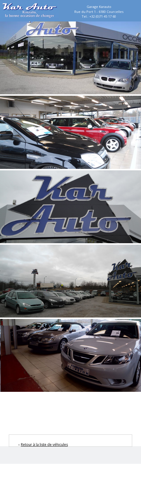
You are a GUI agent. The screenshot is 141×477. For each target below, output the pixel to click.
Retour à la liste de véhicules (44, 444)
